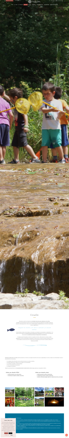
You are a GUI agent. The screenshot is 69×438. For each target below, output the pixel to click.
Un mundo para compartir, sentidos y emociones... (16, 375)
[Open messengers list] (66, 435)
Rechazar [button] (10, 433)
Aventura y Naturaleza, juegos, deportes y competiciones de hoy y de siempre (50, 376)
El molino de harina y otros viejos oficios (14, 374)
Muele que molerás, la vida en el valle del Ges (44, 374)
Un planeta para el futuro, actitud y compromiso (45, 375)
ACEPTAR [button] (6, 433)
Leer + (12, 435)
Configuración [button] (7, 435)
